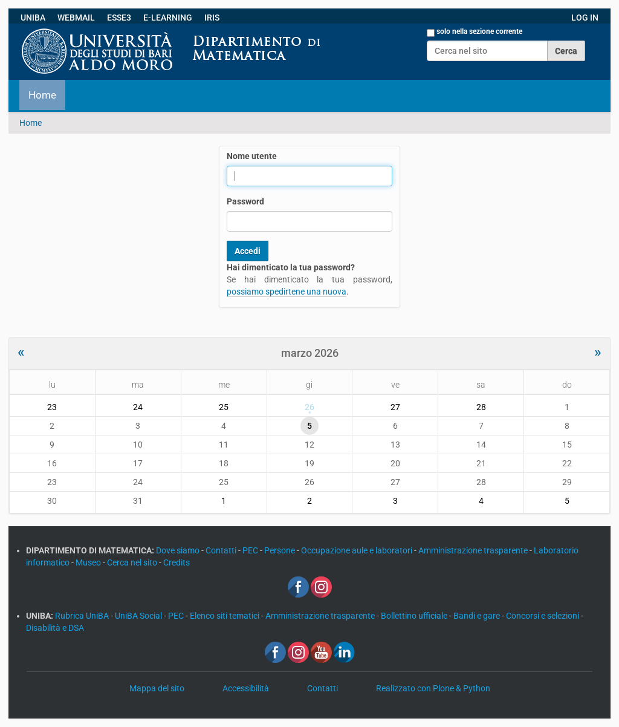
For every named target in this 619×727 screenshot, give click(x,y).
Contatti (222, 550)
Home (42, 95)
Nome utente (252, 156)
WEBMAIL (76, 17)
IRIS (211, 17)
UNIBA (33, 17)
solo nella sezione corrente (479, 31)
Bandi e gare (477, 616)
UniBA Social (138, 616)
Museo (89, 562)
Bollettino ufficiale (415, 616)
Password (245, 201)
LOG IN (584, 17)
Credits (176, 562)
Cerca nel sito (133, 562)
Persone (280, 550)
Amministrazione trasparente (474, 550)
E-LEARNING (167, 17)
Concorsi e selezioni (543, 616)
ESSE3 (119, 17)
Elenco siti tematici (225, 616)
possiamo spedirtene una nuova (286, 291)
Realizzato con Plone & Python (433, 688)
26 (309, 407)
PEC (251, 550)
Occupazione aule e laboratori (357, 550)
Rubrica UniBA (83, 616)
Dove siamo (178, 550)
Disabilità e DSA (55, 628)
